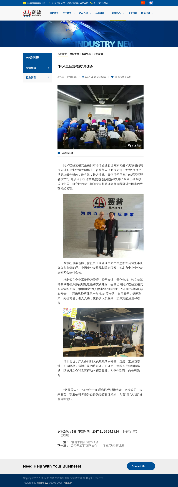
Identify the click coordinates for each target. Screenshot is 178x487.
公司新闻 (37, 68)
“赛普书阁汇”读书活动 (84, 442)
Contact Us (141, 466)
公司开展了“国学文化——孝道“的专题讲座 (97, 445)
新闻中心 (86, 54)
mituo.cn (68, 483)
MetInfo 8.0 (42, 483)
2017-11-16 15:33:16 (94, 76)
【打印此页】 (130, 431)
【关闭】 (65, 435)
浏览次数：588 (121, 76)
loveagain (72, 76)
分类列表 (32, 57)
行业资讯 (37, 77)
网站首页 (54, 13)
